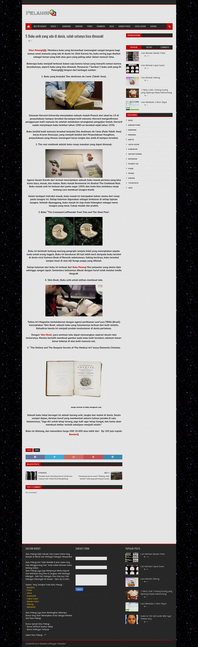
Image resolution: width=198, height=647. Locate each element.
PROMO (131, 173)
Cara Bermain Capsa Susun (153, 65)
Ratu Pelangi (80, 267)
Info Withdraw (40, 26)
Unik (37, 450)
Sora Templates (41, 644)
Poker (89, 26)
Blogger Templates (58, 644)
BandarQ (74, 434)
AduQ (111, 26)
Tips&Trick (133, 183)
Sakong (153, 26)
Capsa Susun (140, 26)
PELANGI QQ (133, 164)
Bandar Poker (124, 26)
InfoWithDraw (135, 154)
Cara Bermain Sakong (150, 77)
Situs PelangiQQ (37, 50)
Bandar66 (66, 26)
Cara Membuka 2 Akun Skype (154, 102)
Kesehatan (132, 159)
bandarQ (79, 26)
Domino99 (101, 26)
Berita (53, 26)
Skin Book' (46, 334)
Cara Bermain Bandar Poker (153, 53)
